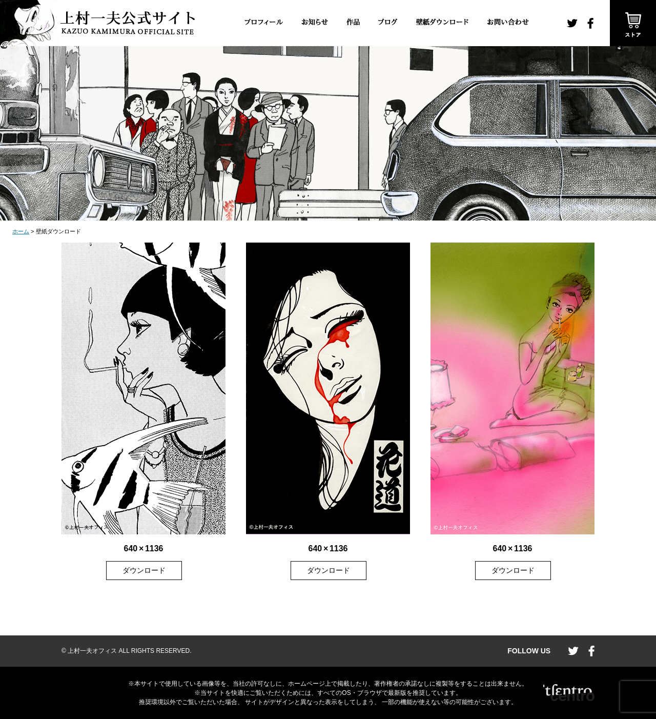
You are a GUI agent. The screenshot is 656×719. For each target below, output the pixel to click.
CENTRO (568, 693)
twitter (572, 23)
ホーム (20, 231)
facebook (590, 23)
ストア (633, 23)
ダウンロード (144, 570)
